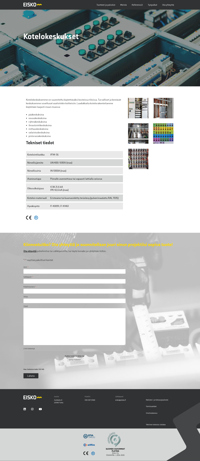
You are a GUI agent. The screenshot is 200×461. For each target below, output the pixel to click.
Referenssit (137, 4)
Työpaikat (152, 4)
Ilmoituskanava (151, 413)
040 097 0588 (90, 400)
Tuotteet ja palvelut (106, 4)
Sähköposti (28, 277)
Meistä (123, 4)
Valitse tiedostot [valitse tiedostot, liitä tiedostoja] (74, 360)
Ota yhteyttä (168, 4)
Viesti (25, 306)
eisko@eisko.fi (120, 400)
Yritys (25, 297)
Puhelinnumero (29, 287)
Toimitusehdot (151, 406)
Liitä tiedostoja (29, 349)
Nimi (25, 267)
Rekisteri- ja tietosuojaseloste (157, 400)
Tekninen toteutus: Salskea (156, 424)
